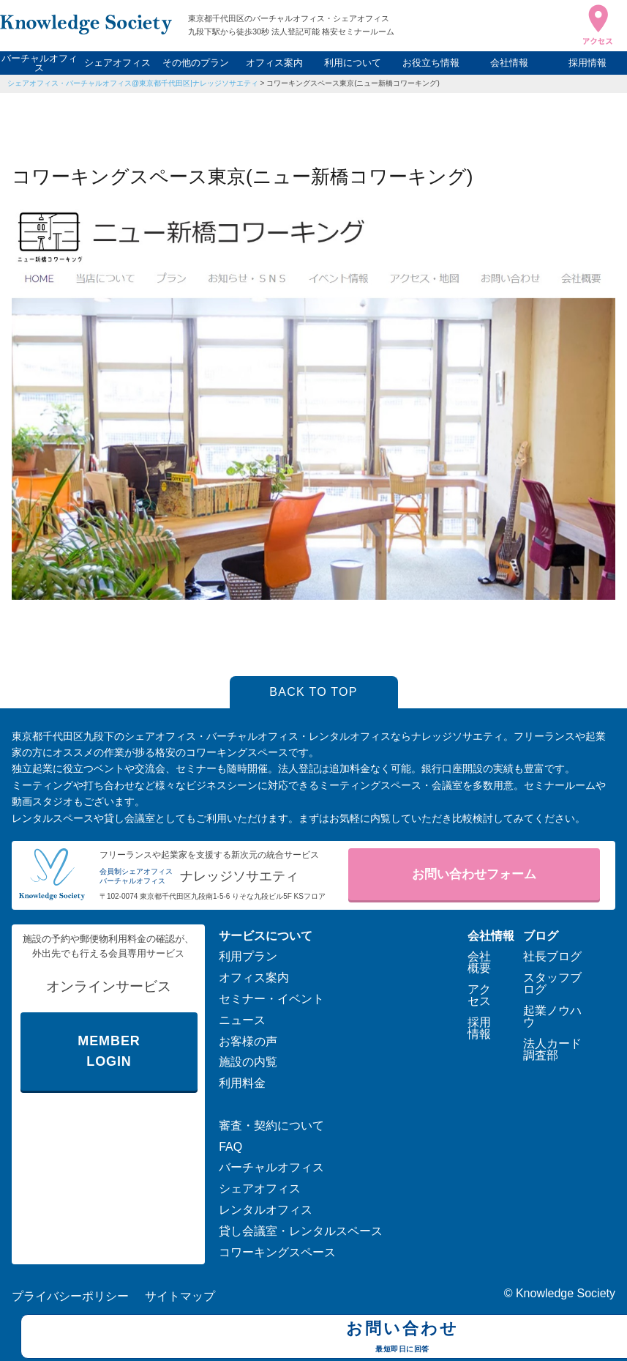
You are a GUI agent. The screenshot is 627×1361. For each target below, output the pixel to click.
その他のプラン (195, 62)
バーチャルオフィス (39, 63)
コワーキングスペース (277, 1252)
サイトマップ (180, 1296)
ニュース (242, 1020)
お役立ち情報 (430, 62)
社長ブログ (552, 956)
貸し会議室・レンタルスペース (301, 1231)
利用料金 (242, 1083)
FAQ (230, 1147)
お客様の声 (248, 1041)
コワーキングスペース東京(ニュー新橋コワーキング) (353, 83)
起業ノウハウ (552, 1016)
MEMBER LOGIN (109, 1051)
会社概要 (479, 962)
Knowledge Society (565, 1293)
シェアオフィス (117, 62)
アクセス (479, 995)
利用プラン (248, 956)
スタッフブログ (552, 983)
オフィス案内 (274, 62)
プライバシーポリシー (70, 1296)
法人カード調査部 (552, 1049)
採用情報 (587, 62)
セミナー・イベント (271, 999)
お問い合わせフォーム (474, 874)
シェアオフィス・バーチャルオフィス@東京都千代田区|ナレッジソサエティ (132, 83)
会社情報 (509, 62)
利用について (352, 62)
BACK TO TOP (313, 692)
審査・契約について (271, 1125)
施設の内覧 (248, 1062)
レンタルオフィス (265, 1210)
